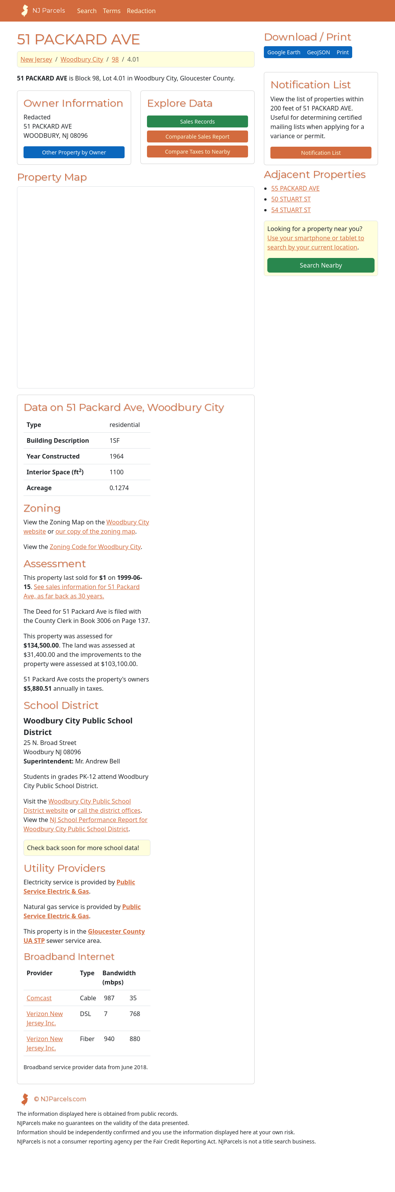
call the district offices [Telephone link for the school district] (109, 810)
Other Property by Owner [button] (74, 152)
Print (343, 52)
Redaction (141, 11)
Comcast (39, 998)
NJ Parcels (41, 11)
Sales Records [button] (197, 121)
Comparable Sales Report (197, 136)
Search (87, 11)
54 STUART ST (291, 210)
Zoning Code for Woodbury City (95, 546)
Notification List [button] (321, 152)
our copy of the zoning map (95, 531)
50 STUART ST (291, 199)
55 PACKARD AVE (295, 188)
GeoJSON (318, 52)
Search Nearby (321, 265)
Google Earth (283, 52)
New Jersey (36, 59)
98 (115, 59)
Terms (112, 11)
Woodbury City (82, 59)
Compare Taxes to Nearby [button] (197, 151)
